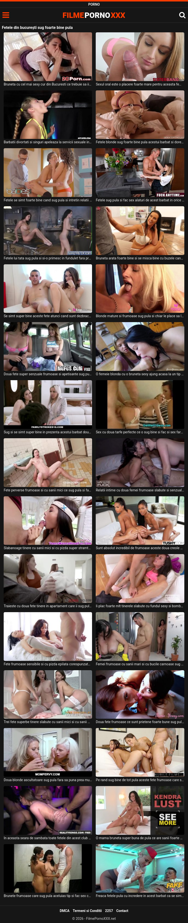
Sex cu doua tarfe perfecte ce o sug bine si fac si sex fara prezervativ (140, 432)
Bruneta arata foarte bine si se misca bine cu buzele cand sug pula (140, 258)
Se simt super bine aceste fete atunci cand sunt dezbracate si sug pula (48, 316)
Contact (122, 911)
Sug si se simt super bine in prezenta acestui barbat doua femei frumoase (48, 432)
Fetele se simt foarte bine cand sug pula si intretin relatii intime (48, 200)
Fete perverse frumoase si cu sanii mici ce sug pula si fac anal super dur (48, 490)
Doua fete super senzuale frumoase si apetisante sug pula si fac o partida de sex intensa (48, 374)
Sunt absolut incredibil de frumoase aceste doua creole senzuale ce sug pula (140, 548)
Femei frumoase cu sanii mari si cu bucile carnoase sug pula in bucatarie (140, 664)
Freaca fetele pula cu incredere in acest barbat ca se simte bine (140, 896)
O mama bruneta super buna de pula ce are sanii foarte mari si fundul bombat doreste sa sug (140, 838)
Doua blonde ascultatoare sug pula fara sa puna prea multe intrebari (48, 780)
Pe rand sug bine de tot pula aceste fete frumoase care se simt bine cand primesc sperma (140, 780)
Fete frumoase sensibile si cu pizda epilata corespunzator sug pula (48, 664)
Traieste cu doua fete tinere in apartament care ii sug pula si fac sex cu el (48, 606)
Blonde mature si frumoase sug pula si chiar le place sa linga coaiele (140, 316)
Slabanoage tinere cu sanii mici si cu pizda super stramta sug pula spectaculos (48, 548)
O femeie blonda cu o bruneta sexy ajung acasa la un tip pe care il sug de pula (140, 374)
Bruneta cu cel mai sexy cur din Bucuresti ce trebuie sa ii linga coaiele (48, 84)
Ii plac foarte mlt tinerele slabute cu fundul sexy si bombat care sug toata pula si (140, 606)
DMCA (65, 911)
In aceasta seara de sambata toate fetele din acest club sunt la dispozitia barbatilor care (48, 838)
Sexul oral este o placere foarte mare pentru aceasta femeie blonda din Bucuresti (140, 84)
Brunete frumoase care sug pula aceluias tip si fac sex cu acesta (48, 896)
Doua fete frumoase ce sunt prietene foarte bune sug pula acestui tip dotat (140, 722)
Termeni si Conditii (87, 911)
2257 (109, 911)
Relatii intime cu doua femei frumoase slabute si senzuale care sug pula (140, 490)
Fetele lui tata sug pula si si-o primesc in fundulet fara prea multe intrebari (48, 258)
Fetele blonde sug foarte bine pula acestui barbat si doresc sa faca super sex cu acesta (140, 142)
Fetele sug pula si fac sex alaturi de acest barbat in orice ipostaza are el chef (140, 200)
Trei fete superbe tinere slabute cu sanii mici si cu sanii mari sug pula (48, 722)
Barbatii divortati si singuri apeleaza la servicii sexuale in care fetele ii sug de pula (48, 142)
